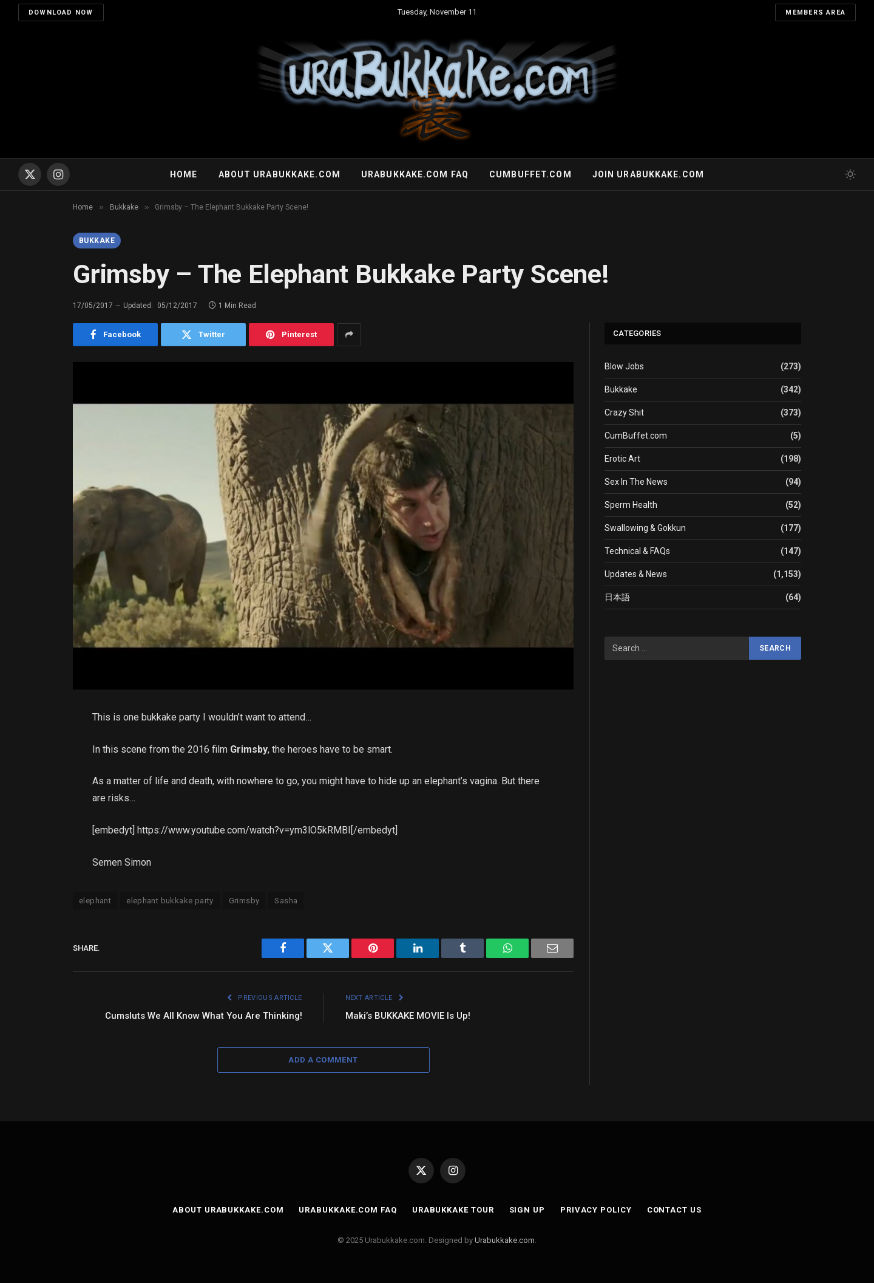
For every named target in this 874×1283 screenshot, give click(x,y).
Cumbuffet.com (530, 174)
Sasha (285, 900)
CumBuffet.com (636, 435)
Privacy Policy (596, 1209)
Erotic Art (622, 459)
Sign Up (527, 1209)
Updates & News (636, 574)
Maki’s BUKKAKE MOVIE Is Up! (407, 1015)
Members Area (815, 12)
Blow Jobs (624, 366)
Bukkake (97, 240)
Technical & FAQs (637, 551)
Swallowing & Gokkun (645, 528)
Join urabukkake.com (648, 174)
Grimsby (244, 900)
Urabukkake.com (505, 1240)
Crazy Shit (624, 412)
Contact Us (674, 1209)
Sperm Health (631, 505)
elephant (95, 900)
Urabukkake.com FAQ (415, 174)
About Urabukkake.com (279, 174)
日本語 (617, 597)
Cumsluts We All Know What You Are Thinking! (203, 1015)
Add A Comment (322, 1059)
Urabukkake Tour (453, 1209)
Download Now (61, 12)
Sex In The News (636, 482)
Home (183, 174)
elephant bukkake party (170, 900)
